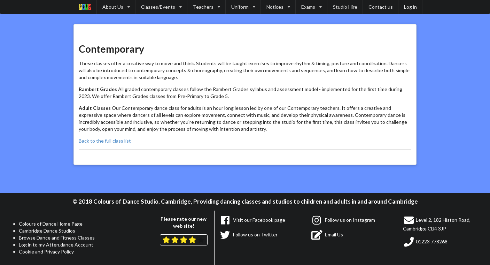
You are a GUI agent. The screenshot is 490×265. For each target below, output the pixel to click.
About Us (116, 7)
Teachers (206, 7)
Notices (278, 7)
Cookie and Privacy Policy (46, 252)
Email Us (327, 234)
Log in (410, 7)
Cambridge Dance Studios (47, 231)
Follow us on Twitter (248, 234)
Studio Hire (345, 7)
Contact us (380, 7)
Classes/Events (161, 7)
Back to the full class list (105, 141)
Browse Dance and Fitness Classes (57, 238)
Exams (311, 7)
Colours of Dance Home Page (51, 224)
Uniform (243, 7)
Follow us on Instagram (343, 220)
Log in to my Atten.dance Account (56, 245)
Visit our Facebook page (252, 220)
